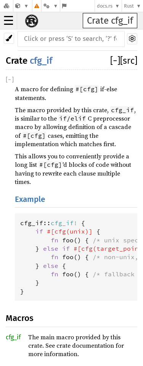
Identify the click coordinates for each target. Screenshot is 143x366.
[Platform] (51, 6)
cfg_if (41, 60)
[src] (128, 60)
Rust (129, 6)
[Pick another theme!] (9, 38)
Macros (20, 318)
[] (115, 60)
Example (30, 199)
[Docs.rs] (6, 6)
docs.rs (104, 6)
